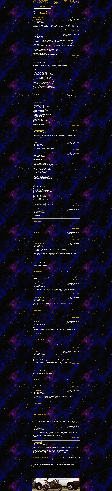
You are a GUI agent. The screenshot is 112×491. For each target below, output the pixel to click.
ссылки (74, 2)
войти (78, 2)
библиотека (45, 2)
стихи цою (69, 1)
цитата (77, 30)
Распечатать (56, 459)
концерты (46, 0)
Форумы (34, 6)
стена (70, 0)
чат (65, 1)
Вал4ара (38, 60)
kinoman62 (38, 442)
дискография (35, 1)
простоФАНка (43, 13)
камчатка (66, 0)
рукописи (40, 2)
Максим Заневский (41, 414)
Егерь (37, 34)
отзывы (73, 0)
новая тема (40, 17)
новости (34, 0)
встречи (77, 0)
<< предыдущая (35, 457)
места (46, 1)
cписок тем (34, 17)
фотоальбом (35, 2)
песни (42, 0)
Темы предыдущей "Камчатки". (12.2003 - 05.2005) (48, 6)
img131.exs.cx (37, 333)
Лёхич (37, 351)
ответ (73, 30)
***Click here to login (38, 466)
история (38, 0)
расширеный (36, 9)
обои (73, 1)
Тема (62, 6)
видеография (41, 1)
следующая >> (44, 457)
